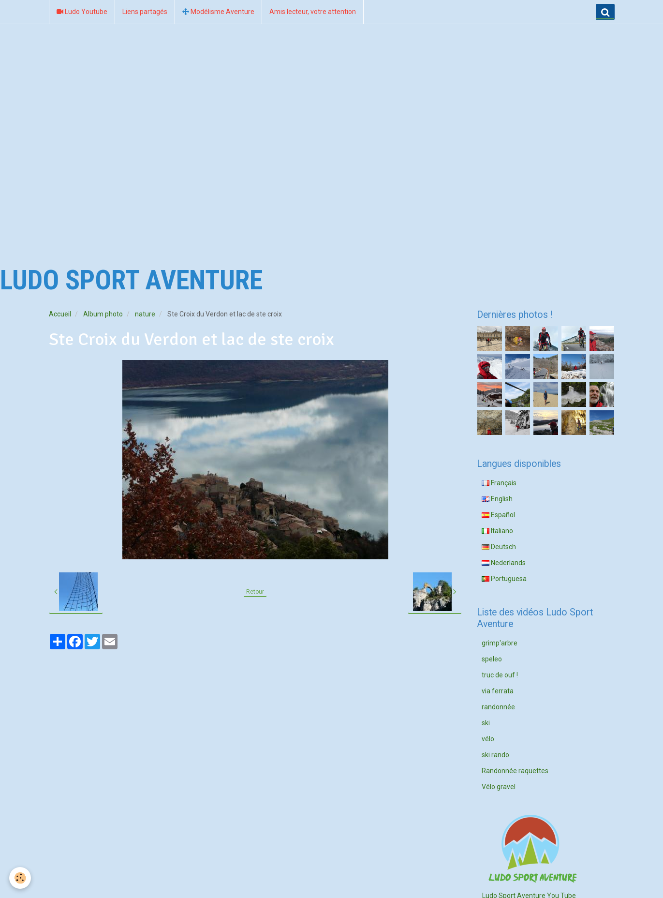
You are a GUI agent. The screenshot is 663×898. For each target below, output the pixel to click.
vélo (488, 739)
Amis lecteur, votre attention (312, 11)
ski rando (495, 755)
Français (499, 483)
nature (145, 314)
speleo (492, 659)
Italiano (497, 531)
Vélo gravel (499, 787)
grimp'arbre (499, 643)
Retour (255, 591)
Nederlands (504, 563)
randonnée (498, 707)
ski (486, 723)
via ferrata (498, 691)
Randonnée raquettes (515, 771)
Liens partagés (144, 11)
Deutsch (499, 547)
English (497, 499)
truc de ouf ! (500, 675)
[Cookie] (20, 878)
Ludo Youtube (82, 11)
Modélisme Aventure (218, 11)
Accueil (60, 314)
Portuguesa (504, 579)
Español (498, 515)
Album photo (103, 314)
